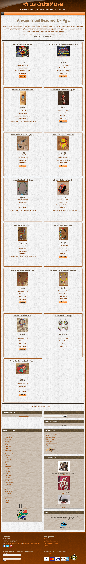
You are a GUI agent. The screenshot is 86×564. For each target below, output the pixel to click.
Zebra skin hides (50, 439)
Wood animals (8, 488)
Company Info (47, 540)
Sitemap (46, 545)
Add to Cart (22, 76)
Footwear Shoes (9, 459)
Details (63, 474)
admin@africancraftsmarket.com (31, 543)
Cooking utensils (9, 453)
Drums (6, 457)
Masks (6, 473)
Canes (6, 448)
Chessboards (8, 450)
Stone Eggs (8, 481)
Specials (7, 500)
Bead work (7, 441)
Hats (6, 464)
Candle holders (8, 446)
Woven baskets (9, 491)
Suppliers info (49, 445)
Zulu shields (8, 493)
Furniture (7, 461)
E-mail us (25, 508)
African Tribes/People (51, 434)
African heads (8, 437)
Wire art (7, 486)
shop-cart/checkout (23, 416)
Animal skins (8, 439)
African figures (8, 435)
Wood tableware (9, 489)
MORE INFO (22, 73)
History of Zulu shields (51, 443)
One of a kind (8, 497)
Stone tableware (9, 482)
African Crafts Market (43, 4)
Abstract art (8, 434)
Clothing (7, 452)
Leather (7, 470)
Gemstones (8, 463)
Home (45, 538)
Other (6, 499)
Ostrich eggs (8, 475)
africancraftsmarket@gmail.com (14, 543)
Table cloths (8, 484)
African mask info (50, 437)
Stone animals (8, 479)
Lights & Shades (9, 471)
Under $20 (7, 502)
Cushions (7, 455)
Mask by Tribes (50, 435)
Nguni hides (49, 441)
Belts (6, 443)
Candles (7, 445)
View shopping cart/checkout (51, 543)
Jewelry (7, 468)
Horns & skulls (8, 466)
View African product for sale (51, 541)
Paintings (7, 477)
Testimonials (47, 546)
